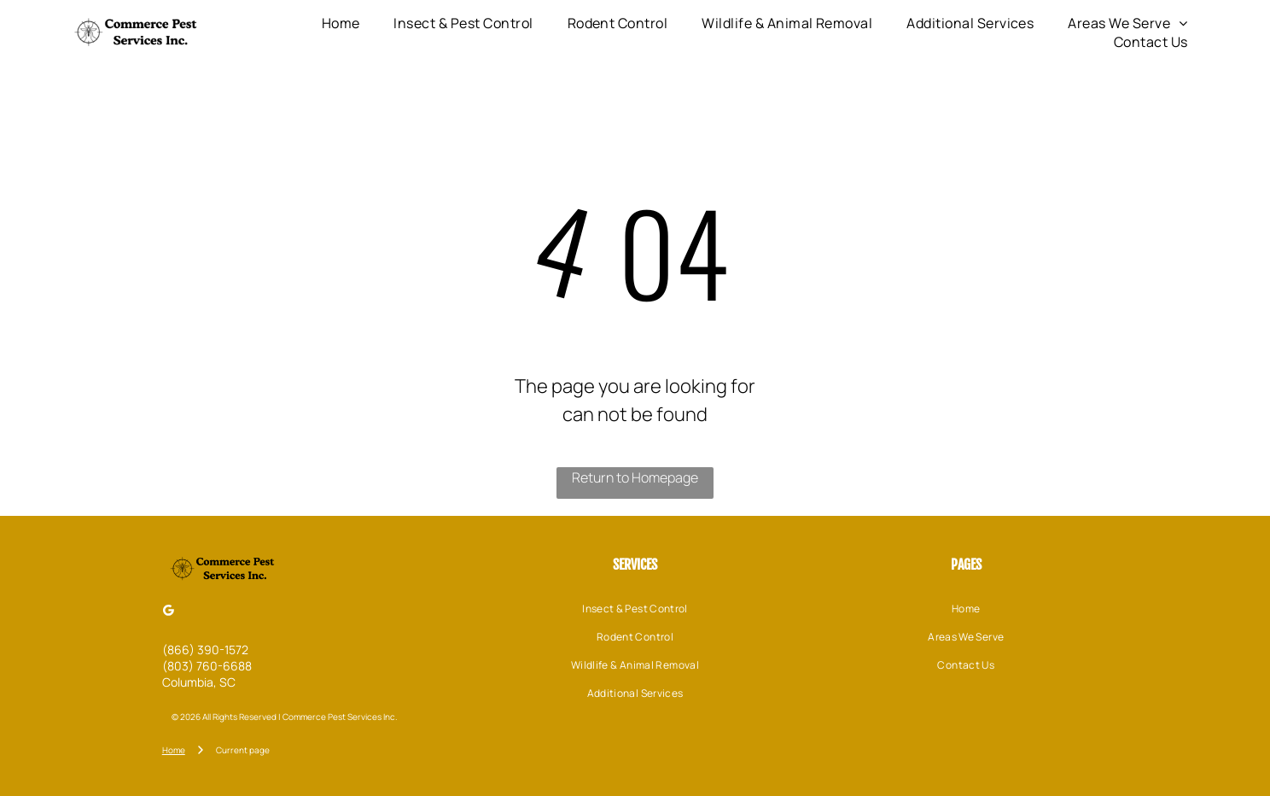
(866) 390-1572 (205, 649)
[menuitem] (341, 23)
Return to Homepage (635, 477)
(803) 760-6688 (207, 666)
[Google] (169, 612)
